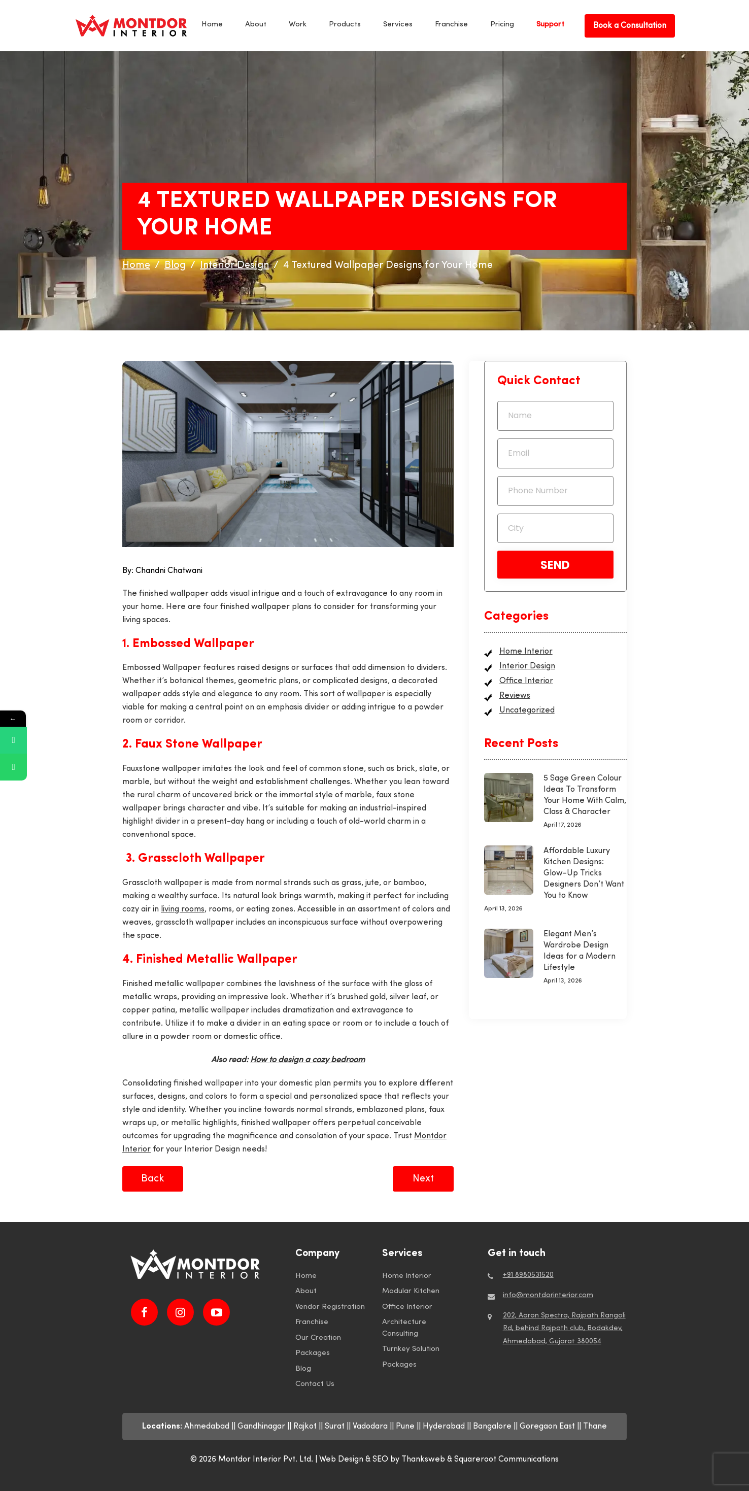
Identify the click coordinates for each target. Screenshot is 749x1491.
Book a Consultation (629, 26)
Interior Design (527, 666)
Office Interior (526, 681)
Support (550, 24)
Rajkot (305, 1426)
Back (152, 1179)
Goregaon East (547, 1426)
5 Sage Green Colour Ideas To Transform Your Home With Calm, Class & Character (584, 795)
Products (345, 24)
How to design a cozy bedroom (307, 1060)
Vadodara (370, 1426)
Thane (595, 1426)
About (255, 24)
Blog (303, 1369)
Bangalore (492, 1426)
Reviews (514, 696)
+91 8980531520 (528, 1275)
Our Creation (318, 1338)
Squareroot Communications (506, 1459)
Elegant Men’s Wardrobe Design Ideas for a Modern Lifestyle (579, 951)
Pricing (502, 24)
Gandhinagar (261, 1426)
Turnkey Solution (410, 1349)
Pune (405, 1426)
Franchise (451, 24)
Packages (312, 1353)
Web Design (341, 1459)
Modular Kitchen (410, 1291)
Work (298, 24)
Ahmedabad (206, 1426)
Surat (335, 1426)
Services (398, 24)
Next (423, 1179)
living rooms (183, 909)
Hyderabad (444, 1426)
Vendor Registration (330, 1307)
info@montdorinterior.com (548, 1295)
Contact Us (314, 1384)
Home (212, 24)
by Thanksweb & (422, 1459)
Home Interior (526, 652)
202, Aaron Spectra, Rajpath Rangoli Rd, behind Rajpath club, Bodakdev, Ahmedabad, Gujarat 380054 (564, 1328)
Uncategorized (527, 710)
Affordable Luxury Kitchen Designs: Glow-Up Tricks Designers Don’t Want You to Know (583, 873)
